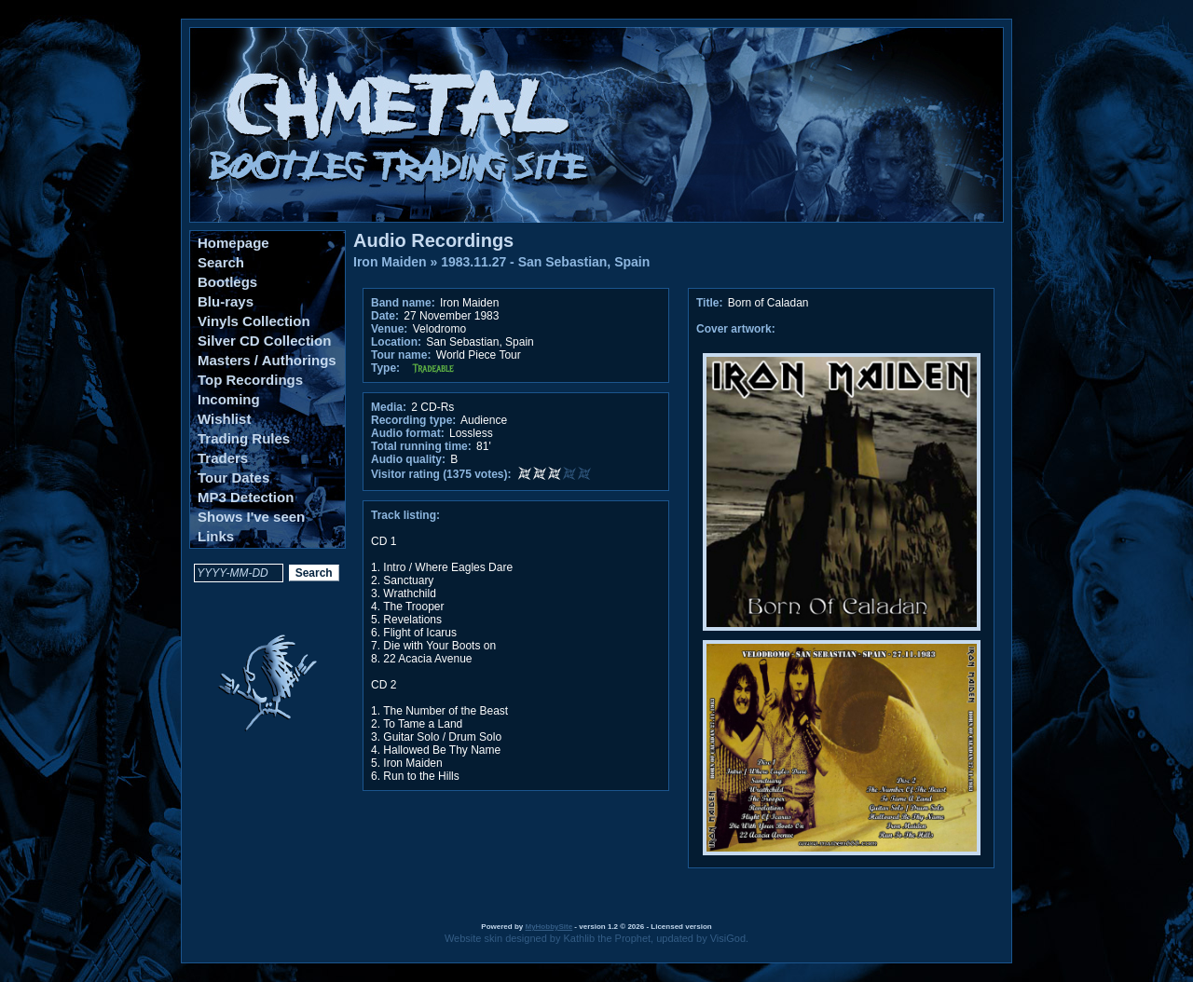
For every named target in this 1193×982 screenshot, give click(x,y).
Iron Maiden (390, 261)
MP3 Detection (246, 497)
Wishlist (224, 419)
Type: (385, 368)
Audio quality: (408, 459)
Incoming (229, 399)
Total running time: (421, 446)
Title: (711, 302)
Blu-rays (226, 301)
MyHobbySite (548, 926)
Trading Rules (244, 438)
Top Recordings (250, 380)
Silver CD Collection (264, 340)
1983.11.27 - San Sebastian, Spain (545, 261)
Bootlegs (227, 282)
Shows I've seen (251, 517)
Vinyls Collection (254, 321)
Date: (385, 315)
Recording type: (413, 420)
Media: (388, 407)
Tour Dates (233, 477)
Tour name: (401, 354)
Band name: (403, 302)
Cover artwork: (735, 328)
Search (221, 262)
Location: (396, 341)
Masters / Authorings (267, 360)
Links (216, 536)
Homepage (233, 243)
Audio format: (408, 433)
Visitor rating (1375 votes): (441, 474)
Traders (223, 458)
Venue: (389, 328)
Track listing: (405, 515)
